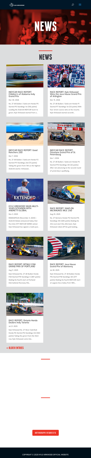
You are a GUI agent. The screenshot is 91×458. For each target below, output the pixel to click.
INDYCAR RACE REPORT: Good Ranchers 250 (23, 151)
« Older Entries (14, 347)
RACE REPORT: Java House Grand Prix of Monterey (63, 265)
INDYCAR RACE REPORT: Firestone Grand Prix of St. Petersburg (63, 152)
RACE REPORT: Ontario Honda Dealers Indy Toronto (23, 321)
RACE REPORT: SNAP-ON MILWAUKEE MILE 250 (62, 209)
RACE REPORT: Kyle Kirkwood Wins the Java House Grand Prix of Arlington (65, 94)
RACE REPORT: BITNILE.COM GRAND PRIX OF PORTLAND (22, 265)
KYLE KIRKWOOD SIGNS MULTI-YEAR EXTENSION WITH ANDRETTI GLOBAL (24, 208)
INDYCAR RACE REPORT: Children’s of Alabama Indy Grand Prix (22, 94)
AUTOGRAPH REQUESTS (45, 433)
